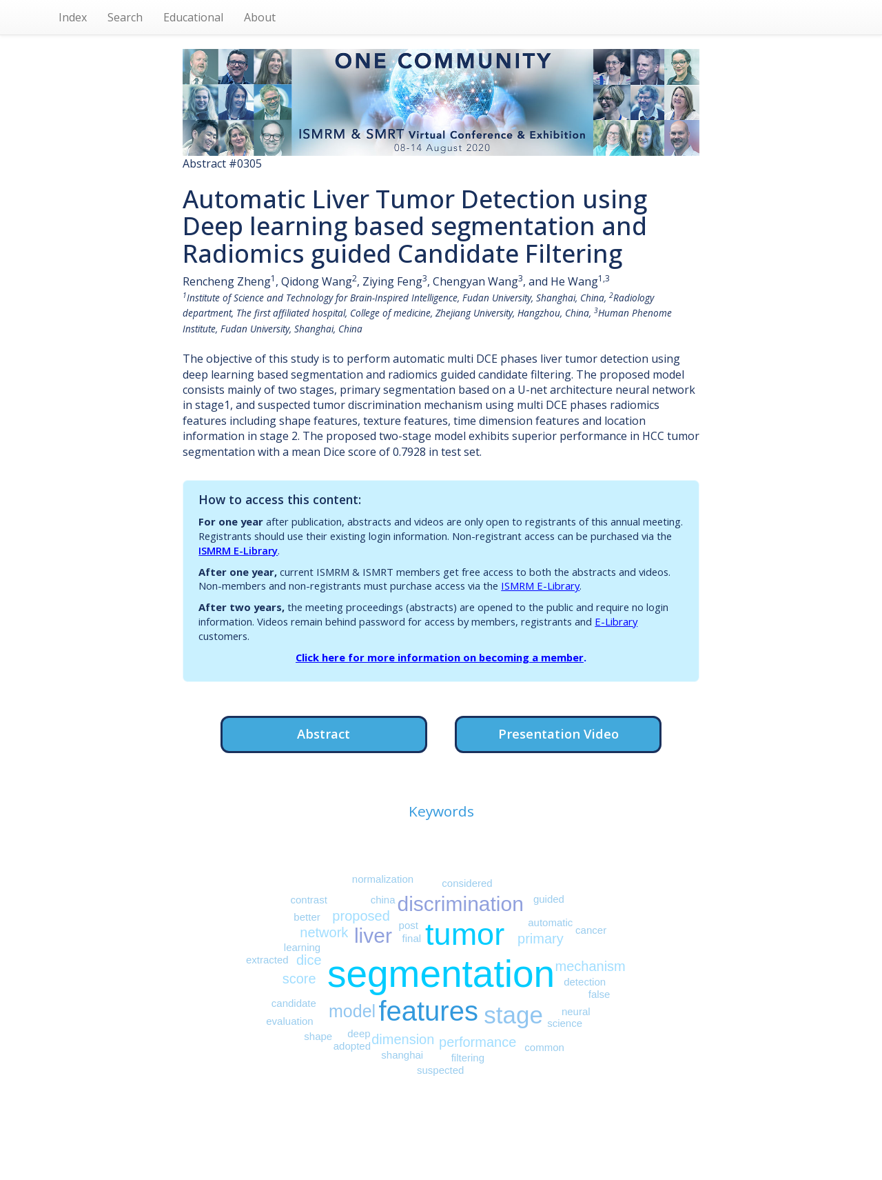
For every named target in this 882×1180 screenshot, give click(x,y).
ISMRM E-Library (238, 550)
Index (73, 17)
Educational (193, 17)
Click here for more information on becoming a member (440, 657)
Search (125, 17)
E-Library (616, 621)
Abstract (323, 733)
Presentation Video (558, 733)
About (260, 17)
